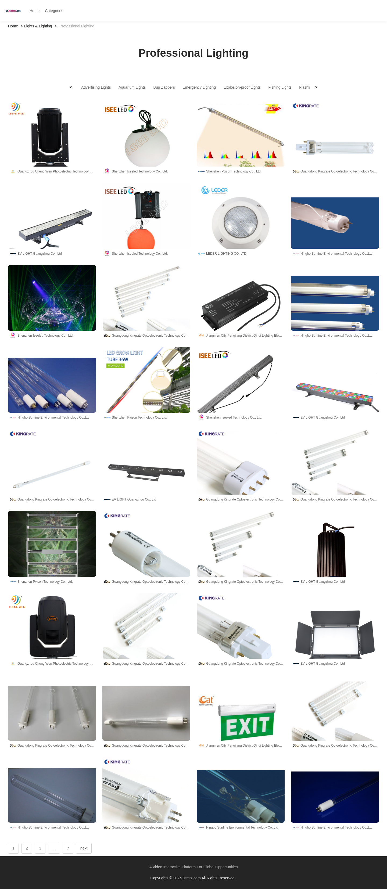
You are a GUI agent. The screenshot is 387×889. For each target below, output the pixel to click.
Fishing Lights (279, 87)
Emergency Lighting (199, 87)
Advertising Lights (96, 87)
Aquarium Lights (132, 87)
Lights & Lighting (38, 26)
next (83, 848)
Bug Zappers (164, 87)
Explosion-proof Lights (242, 87)
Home (13, 26)
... (54, 848)
